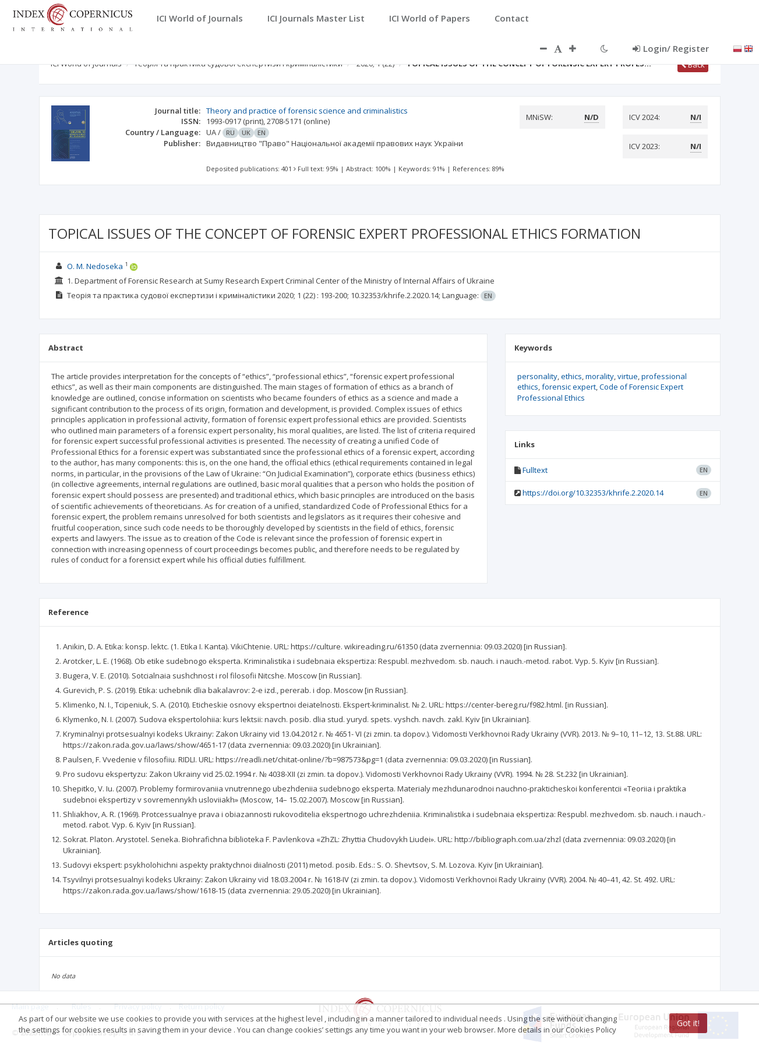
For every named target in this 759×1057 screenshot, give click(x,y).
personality (537, 376)
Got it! (688, 1022)
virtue (627, 376)
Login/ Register (671, 48)
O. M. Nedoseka (95, 266)
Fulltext (535, 470)
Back (693, 64)
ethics (571, 376)
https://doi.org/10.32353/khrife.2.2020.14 (593, 492)
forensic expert (569, 386)
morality (599, 376)
